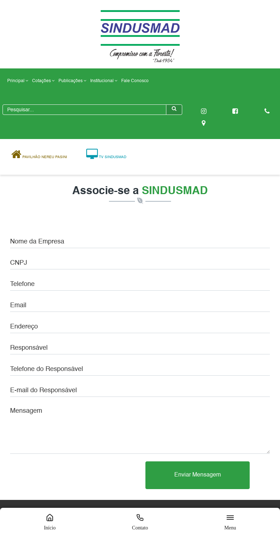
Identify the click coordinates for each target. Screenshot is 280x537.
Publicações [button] (72, 81)
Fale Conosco (135, 81)
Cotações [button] (43, 81)
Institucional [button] (104, 81)
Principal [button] (18, 81)
